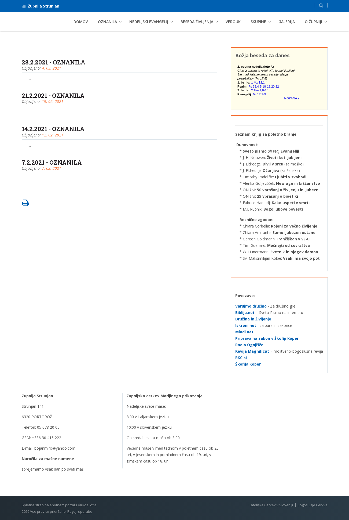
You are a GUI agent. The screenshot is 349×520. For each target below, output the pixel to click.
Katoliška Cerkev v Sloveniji (271, 505)
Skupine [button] (258, 21)
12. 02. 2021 (52, 135)
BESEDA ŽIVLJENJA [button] (197, 21)
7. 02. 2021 (51, 168)
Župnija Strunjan (40, 6)
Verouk (233, 21)
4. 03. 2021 (51, 68)
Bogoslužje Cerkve (312, 505)
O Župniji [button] (313, 21)
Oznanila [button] (107, 21)
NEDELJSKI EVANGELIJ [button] (148, 21)
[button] (321, 5)
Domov (81, 21)
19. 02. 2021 (52, 101)
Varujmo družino (251, 306)
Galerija (286, 21)
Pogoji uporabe (79, 511)
